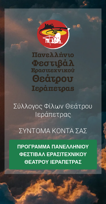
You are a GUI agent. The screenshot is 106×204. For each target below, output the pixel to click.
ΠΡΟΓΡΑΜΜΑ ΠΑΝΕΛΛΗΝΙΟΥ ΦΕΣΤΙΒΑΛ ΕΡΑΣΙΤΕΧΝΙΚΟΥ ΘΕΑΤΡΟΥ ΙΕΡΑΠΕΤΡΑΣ (53, 154)
